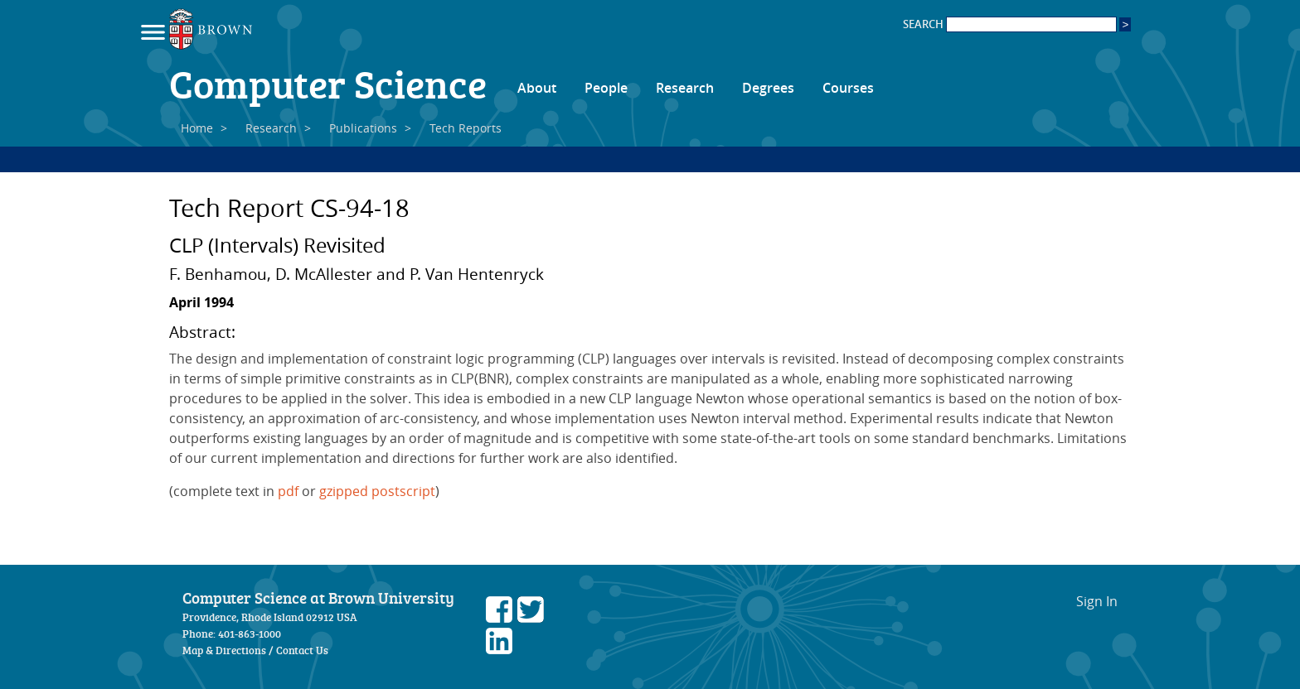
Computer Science (328, 82)
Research (685, 88)
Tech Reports (465, 128)
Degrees (768, 88)
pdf (288, 491)
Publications (363, 128)
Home (197, 128)
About (536, 88)
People (606, 88)
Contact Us (302, 650)
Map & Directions (224, 650)
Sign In (1097, 601)
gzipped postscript (377, 491)
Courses (848, 88)
